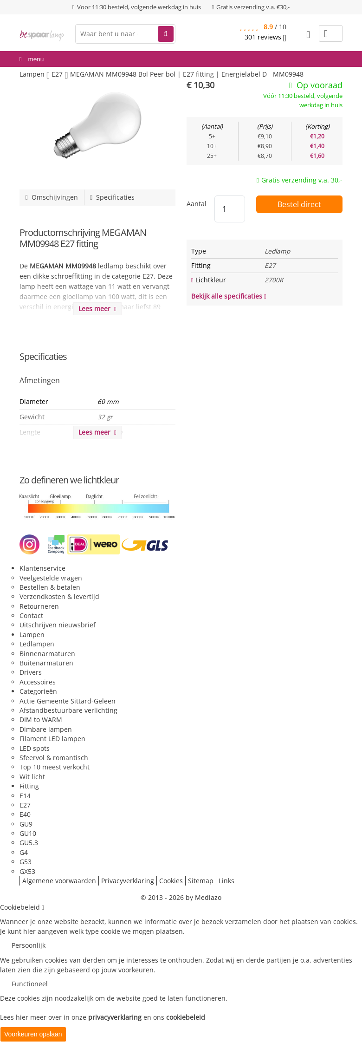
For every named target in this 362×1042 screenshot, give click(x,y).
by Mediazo (203, 897)
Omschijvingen (52, 197)
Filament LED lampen (52, 738)
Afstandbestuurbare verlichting (68, 710)
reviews (265, 37)
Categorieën (38, 691)
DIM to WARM (40, 719)
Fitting (29, 786)
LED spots (34, 748)
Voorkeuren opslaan (33, 1034)
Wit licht (32, 776)
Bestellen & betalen (49, 587)
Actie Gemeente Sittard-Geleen (67, 701)
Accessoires (37, 681)
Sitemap (200, 880)
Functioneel (30, 983)
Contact (31, 615)
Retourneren (39, 606)
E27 (25, 805)
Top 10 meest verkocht (54, 766)
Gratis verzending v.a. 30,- (302, 180)
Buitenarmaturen (46, 662)
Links (226, 880)
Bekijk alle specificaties (228, 296)
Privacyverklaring (127, 880)
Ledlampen (36, 643)
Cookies (171, 880)
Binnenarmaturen (47, 653)
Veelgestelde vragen (50, 577)
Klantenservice (42, 568)
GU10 (27, 833)
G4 (23, 852)
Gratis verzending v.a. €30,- (253, 7)
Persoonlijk (28, 945)
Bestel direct (299, 204)
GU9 (25, 824)
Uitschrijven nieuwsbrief (57, 624)
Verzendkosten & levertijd (59, 596)
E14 (25, 795)
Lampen (32, 634)
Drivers (30, 672)
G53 (25, 861)
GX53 (27, 871)
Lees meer (97, 308)
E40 (25, 814)
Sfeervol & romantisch (53, 757)
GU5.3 (28, 842)
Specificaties (112, 197)
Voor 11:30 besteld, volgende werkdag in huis (139, 7)
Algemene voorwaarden (59, 880)
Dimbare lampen (45, 729)
